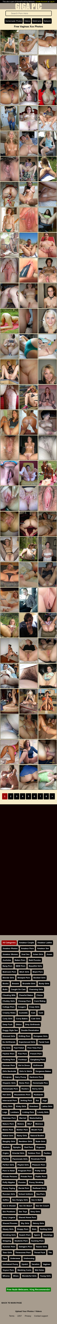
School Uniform (26, 1194)
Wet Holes (39, 1270)
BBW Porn (20, 966)
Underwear (15, 1258)
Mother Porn (22, 1130)
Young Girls (45, 1276)
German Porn (9, 1065)
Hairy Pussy (20, 1077)
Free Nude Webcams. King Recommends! (28, 1289)
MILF (29, 1124)
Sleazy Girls (8, 1229)
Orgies (6, 1153)
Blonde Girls (8, 978)
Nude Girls (40, 1141)
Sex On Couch (42, 1206)
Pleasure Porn (38, 1165)
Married (22, 1118)
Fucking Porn (9, 1059)
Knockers (33, 1106)
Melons (20, 1124)
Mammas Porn (9, 1118)
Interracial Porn (10, 1100)
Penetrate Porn (38, 1159)
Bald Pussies (35, 960)
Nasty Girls (22, 1135)
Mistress (39, 1124)
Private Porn (26, 1176)
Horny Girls (37, 1089)
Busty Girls (44, 983)
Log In (52, 1)
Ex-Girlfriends (9, 1042)
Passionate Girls (20, 1159)
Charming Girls (36, 989)
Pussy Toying (9, 1188)
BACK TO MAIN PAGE (12, 1303)
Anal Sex (25, 954)
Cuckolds (23, 1013)
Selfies (6, 1200)
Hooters (25, 1089)
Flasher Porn (8, 1054)
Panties (47, 1153)
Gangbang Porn (37, 1059)
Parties (6, 1159)
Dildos (19, 1024)
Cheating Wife (9, 995)
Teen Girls (7, 1252)
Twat (5, 1258)
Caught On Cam (18, 989)
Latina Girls (47, 1106)
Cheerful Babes (26, 995)
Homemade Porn (10, 1089)
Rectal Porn (23, 1188)
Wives (16, 1276)
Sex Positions (9, 1211)
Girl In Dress (24, 1065)
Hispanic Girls (9, 1083)
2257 (19, 1316)
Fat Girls (6, 1048)
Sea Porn (40, 1194)
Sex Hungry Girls (20, 1200)
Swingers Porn (25, 1247)
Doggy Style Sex (10, 1030)
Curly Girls (7, 1018)
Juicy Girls (7, 1106)
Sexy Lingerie (9, 1217)
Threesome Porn (23, 1252)
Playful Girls (23, 1165)
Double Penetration (30, 1030)
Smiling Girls (46, 1229)
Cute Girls (35, 1018)
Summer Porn (9, 1247)
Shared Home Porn (27, 1217)
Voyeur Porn (8, 1270)
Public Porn (40, 1176)
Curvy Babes (22, 1018)
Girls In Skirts (25, 1071)
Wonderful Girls (29, 1276)
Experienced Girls (27, 1042)
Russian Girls (9, 1194)
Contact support (41, 1316)
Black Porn (38, 972)
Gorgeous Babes (43, 1071)
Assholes (7, 960)
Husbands (38, 1094)
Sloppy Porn (22, 1229)
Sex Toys (23, 1211)
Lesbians (14, 1112)
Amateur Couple (26, 942)
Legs (5, 1112)
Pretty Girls (40, 1171)
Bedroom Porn (9, 972)
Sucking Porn (37, 1241)
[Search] (28, 13)
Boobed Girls (39, 978)
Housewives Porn (22, 1094)
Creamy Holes (9, 1013)
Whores (6, 1276)
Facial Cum (44, 1042)
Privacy (28, 1316)
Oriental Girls (18, 1153)
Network (47, 21)
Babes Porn (20, 960)
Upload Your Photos (24, 1311)
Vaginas (46, 1264)
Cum (33, 1013)
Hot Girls (7, 1094)
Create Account (41, 1)
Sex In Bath (36, 1200)
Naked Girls (8, 1135)
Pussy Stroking (36, 1182)
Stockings (48, 1235)
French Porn (36, 1054)
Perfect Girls (8, 1165)
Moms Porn (8, 1130)
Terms (11, 1316)
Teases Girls (41, 1247)
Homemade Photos (13, 21)
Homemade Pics (40, 1083)
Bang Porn (7, 966)
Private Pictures (10, 1176)
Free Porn (22, 1054)
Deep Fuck (7, 1024)
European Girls (41, 1036)
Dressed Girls (9, 1036)
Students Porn (21, 1241)
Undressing (29, 1258)
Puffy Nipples (9, 1182)
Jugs (44, 1100)
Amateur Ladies (44, 942)
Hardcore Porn (36, 1077)
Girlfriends (38, 1065)
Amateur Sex (43, 948)
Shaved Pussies (10, 1223)
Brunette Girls (28, 983)
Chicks (39, 995)
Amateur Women (10, 954)
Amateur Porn (27, 948)
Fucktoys (22, 1059)
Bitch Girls (24, 972)
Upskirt (24, 1264)
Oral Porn (28, 1147)
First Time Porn (34, 1048)
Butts (5, 989)
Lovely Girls (42, 1112)
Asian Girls (38, 954)
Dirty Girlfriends (32, 1024)
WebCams (37, 21)
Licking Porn (28, 1112)
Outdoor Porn (34, 1153)
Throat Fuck (39, 1252)
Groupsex (7, 1077)
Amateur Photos (10, 948)
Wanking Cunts (24, 1270)
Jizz (37, 1100)
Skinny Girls (38, 1223)
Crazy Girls (34, 1007)
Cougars (22, 1007)
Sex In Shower (9, 1206)
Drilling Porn (24, 1036)
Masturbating (36, 1118)
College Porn (9, 1007)
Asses (49, 954)
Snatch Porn (25, 1235)
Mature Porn (8, 1124)
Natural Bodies (37, 1135)
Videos (27, 21)
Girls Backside (9, 1071)
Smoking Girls (9, 1235)
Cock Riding (40, 1001)
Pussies (22, 1182)
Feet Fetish (19, 1048)
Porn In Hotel (9, 1171)
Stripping (7, 1241)
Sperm (37, 1235)
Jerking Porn (26, 1100)
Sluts (34, 1229)
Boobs (6, 983)
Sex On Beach (25, 1206)
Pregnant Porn (24, 1171)
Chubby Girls (9, 1001)
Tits (50, 1252)
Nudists (6, 1147)
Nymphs (17, 1147)
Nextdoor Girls (25, 1141)
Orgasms (40, 1147)
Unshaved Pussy (10, 1264)
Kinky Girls (21, 1106)
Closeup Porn (24, 1001)
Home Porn (24, 1083)
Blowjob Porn (23, 978)
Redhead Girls (39, 1188)
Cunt (41, 1013)
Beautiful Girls (35, 966)
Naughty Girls (9, 1141)
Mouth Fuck (36, 1130)
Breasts (15, 983)
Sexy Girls (35, 1211)
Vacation (36, 1264)
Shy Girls (25, 1223)
